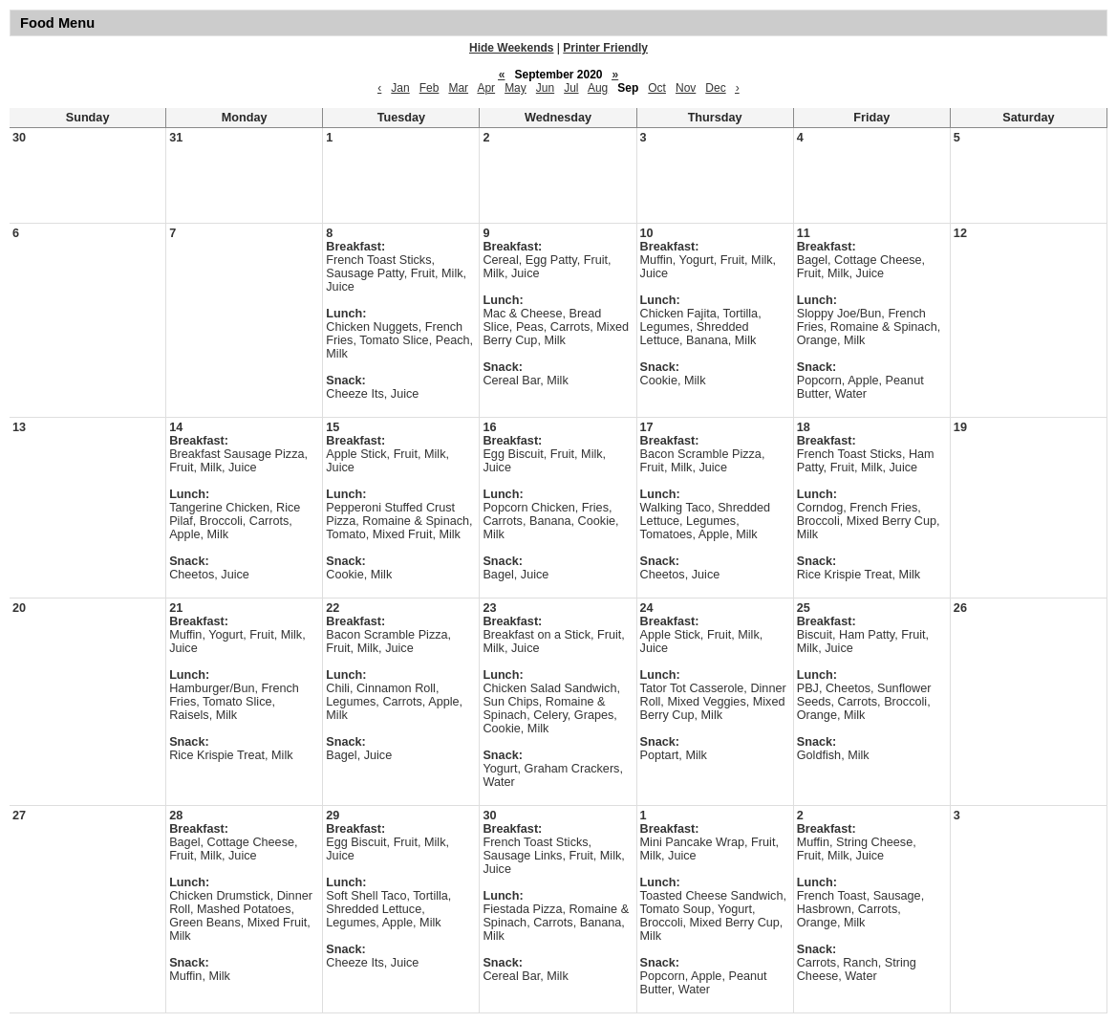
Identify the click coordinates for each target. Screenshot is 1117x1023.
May (515, 88)
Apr (486, 88)
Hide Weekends (511, 47)
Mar (458, 88)
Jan (400, 88)
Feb (429, 88)
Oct (657, 88)
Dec (715, 88)
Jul (571, 88)
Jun (545, 88)
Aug (598, 88)
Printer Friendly (605, 47)
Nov (686, 88)
